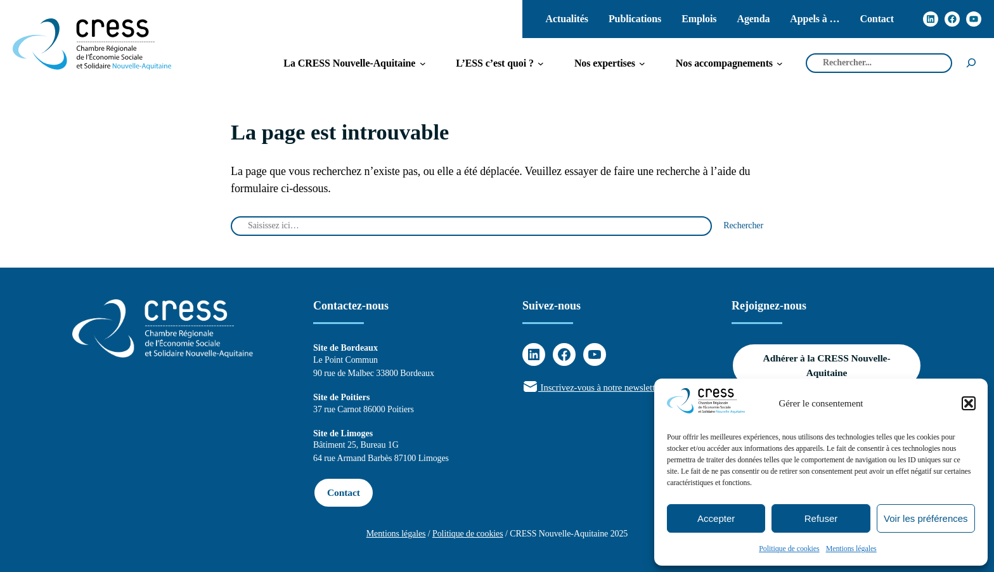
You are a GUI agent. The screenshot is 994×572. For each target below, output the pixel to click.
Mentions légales (851, 548)
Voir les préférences (926, 518)
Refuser (821, 518)
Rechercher (743, 225)
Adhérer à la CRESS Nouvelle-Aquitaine (827, 365)
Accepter (716, 518)
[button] (968, 403)
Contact (343, 492)
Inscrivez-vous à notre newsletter (592, 387)
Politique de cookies (789, 548)
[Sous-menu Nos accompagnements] (724, 63)
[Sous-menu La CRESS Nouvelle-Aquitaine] (349, 63)
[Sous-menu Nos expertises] (604, 63)
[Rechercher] (971, 63)
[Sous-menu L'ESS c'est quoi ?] (495, 63)
